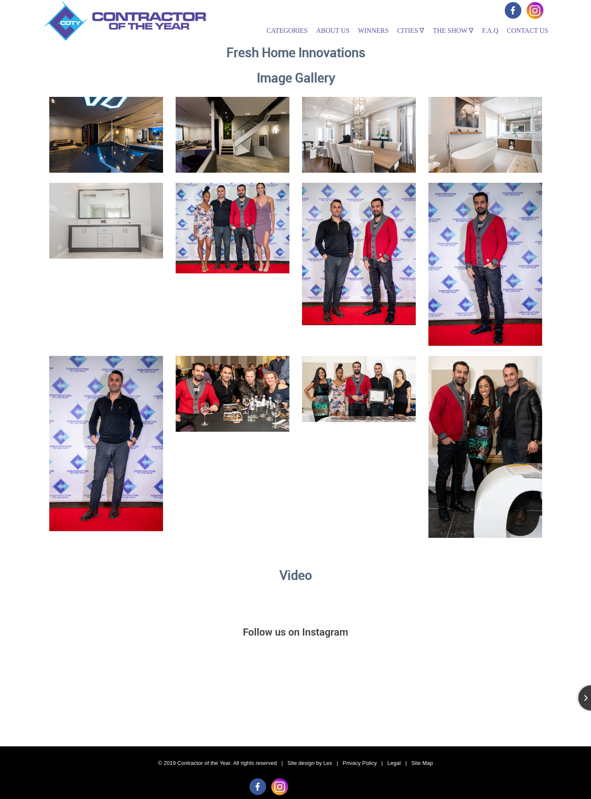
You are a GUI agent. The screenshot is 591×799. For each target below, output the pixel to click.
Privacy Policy (360, 763)
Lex (328, 763)
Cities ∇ (411, 30)
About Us (332, 30)
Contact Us (527, 30)
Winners (373, 30)
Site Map (422, 763)
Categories (287, 30)
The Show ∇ (453, 30)
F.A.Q (490, 30)
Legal (394, 763)
